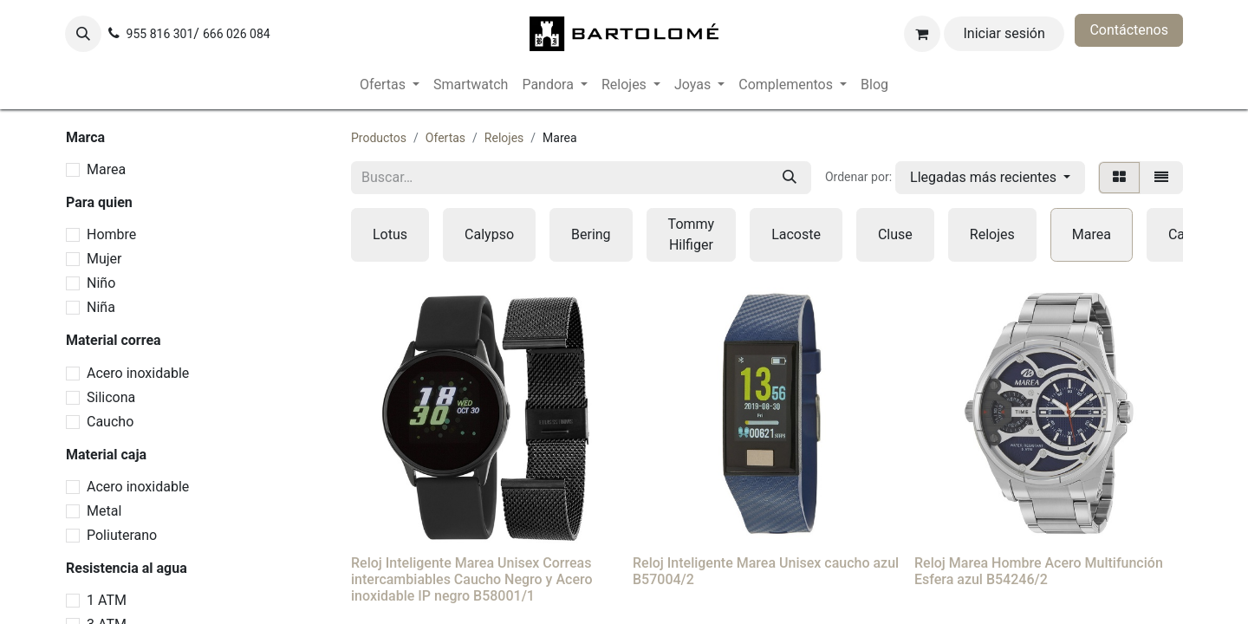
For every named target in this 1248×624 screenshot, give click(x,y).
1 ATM (107, 600)
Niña (101, 307)
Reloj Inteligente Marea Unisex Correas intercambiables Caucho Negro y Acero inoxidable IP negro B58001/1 (472, 579)
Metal (104, 511)
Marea (106, 169)
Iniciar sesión (1004, 33)
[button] (83, 34)
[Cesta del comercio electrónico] (922, 34)
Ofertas (445, 138)
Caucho (110, 421)
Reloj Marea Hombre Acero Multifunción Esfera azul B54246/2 (1038, 571)
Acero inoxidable (138, 373)
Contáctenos (1128, 30)
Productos (378, 138)
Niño (101, 283)
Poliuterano (122, 535)
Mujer (104, 258)
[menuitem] (389, 85)
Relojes (503, 138)
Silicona (111, 397)
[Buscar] (789, 177)
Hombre (111, 234)
